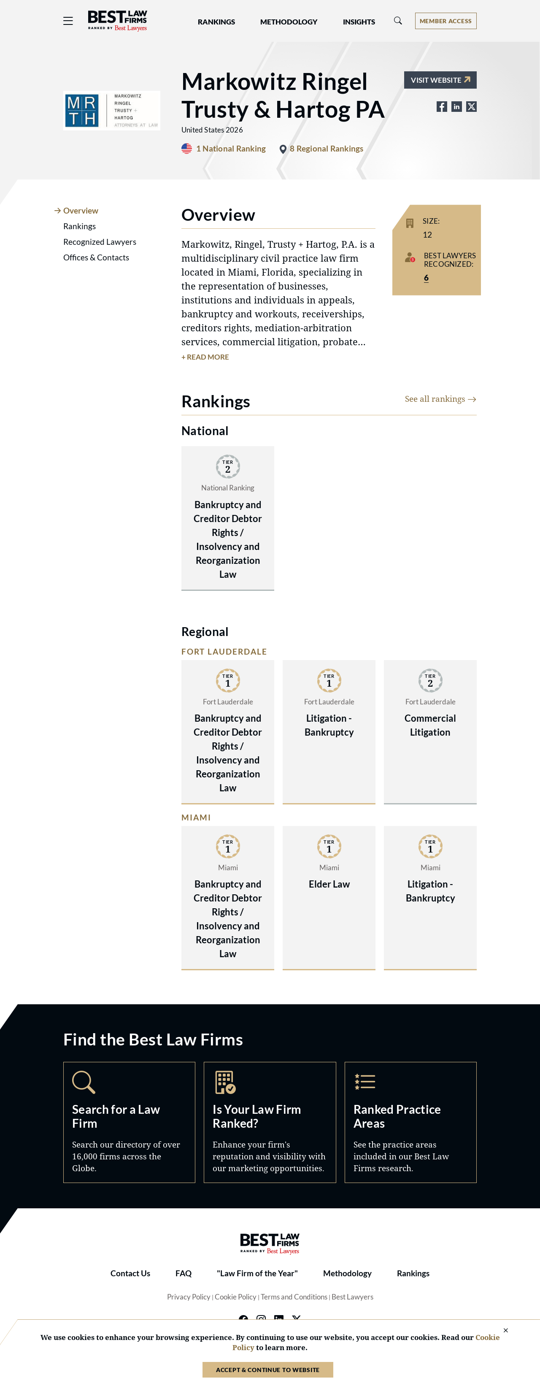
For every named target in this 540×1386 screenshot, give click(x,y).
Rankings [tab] (79, 226)
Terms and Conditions (294, 1297)
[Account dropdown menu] (446, 21)
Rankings (413, 1273)
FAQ (184, 1273)
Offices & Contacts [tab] (96, 257)
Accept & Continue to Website (268, 1369)
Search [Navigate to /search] (129, 1122)
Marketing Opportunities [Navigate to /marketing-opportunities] (269, 1122)
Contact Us (130, 1273)
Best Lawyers (352, 1297)
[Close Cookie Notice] (500, 1331)
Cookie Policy (235, 1297)
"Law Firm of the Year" (257, 1273)
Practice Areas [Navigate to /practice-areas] (410, 1122)
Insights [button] (359, 22)
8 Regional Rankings (326, 148)
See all (441, 398)
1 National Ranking (231, 148)
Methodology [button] (289, 22)
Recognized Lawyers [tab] (99, 241)
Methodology (347, 1273)
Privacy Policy (189, 1297)
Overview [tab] (80, 210)
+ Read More (205, 357)
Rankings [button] (216, 22)
